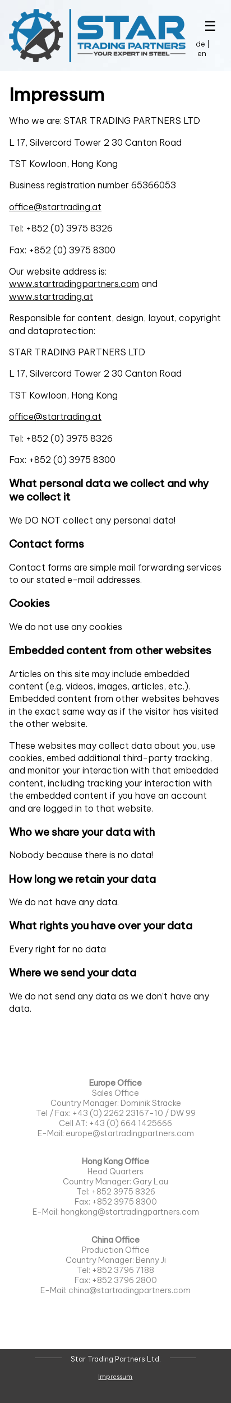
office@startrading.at (55, 206)
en (201, 53)
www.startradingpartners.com (74, 283)
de (200, 44)
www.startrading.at (51, 296)
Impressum (115, 1377)
